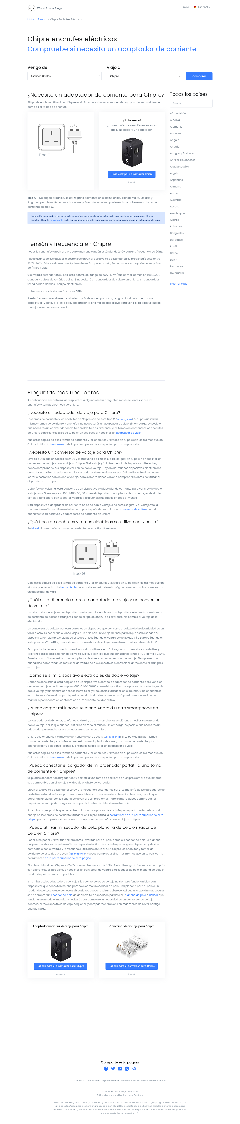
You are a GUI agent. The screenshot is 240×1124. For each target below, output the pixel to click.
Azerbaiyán (177, 214)
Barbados (176, 240)
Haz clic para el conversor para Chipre (131, 967)
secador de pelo (61, 896)
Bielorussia (177, 274)
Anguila (175, 147)
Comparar (199, 77)
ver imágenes (77, 854)
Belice (174, 254)
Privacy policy (128, 1081)
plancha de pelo (135, 896)
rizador (153, 896)
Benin (173, 260)
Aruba (174, 194)
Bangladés (177, 234)
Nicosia (35, 529)
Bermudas (176, 267)
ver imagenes (124, 420)
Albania (175, 121)
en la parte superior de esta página (68, 859)
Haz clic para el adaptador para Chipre (60, 967)
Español (200, 7)
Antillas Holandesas (182, 161)
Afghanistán (178, 114)
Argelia (174, 174)
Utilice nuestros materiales (151, 1081)
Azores (174, 220)
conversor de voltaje (133, 510)
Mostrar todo (178, 284)
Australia (176, 200)
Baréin (174, 247)
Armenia (175, 187)
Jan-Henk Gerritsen (133, 1096)
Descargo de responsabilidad (102, 1081)
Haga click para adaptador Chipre (131, 175)
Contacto (79, 1081)
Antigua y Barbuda (182, 154)
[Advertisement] (96, 350)
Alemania (176, 127)
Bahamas (176, 227)
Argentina (176, 180)
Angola (174, 141)
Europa (43, 20)
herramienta (56, 220)
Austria (174, 207)
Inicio (185, 7)
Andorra (175, 134)
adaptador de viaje (128, 433)
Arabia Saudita (179, 167)
